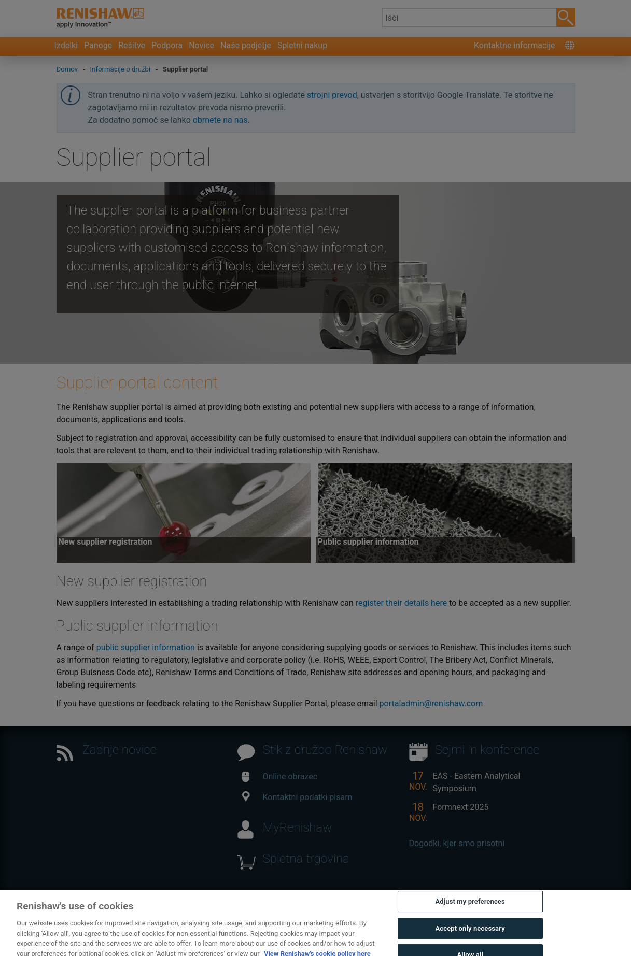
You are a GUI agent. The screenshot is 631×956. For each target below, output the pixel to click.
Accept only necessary (470, 936)
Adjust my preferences (470, 910)
